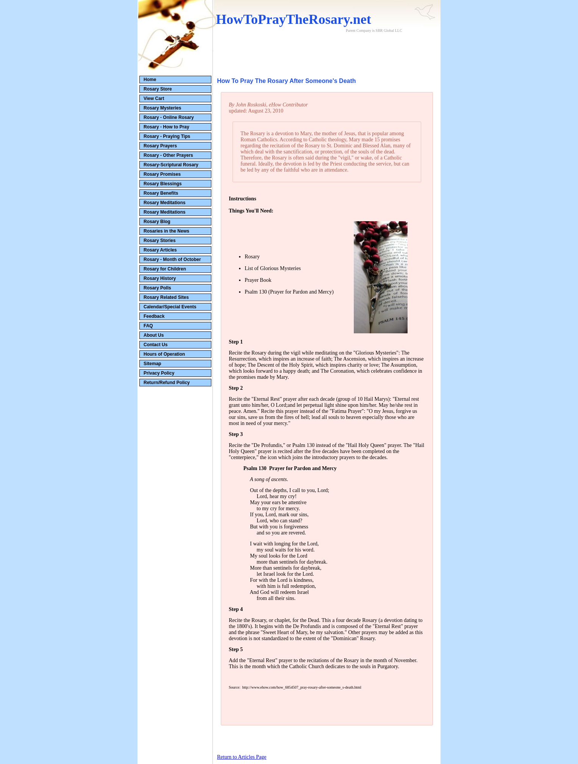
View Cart (154, 98)
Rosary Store (158, 89)
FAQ (148, 325)
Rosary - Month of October (172, 259)
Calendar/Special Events (170, 306)
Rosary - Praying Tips (167, 136)
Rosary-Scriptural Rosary (171, 164)
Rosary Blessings (163, 183)
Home (150, 79)
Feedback (154, 316)
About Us (154, 335)
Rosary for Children (165, 269)
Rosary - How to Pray (166, 127)
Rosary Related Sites (166, 297)
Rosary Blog (157, 221)
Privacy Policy (159, 373)
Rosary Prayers (160, 145)
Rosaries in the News (166, 231)
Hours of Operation (164, 354)
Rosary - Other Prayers (168, 155)
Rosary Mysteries (162, 108)
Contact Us (155, 344)
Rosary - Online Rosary (169, 117)
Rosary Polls (157, 288)
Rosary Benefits (161, 193)
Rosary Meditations (165, 202)
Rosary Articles (160, 250)
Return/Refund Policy (167, 382)
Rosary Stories (160, 240)
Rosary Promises (162, 174)
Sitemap (152, 363)
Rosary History (160, 278)
